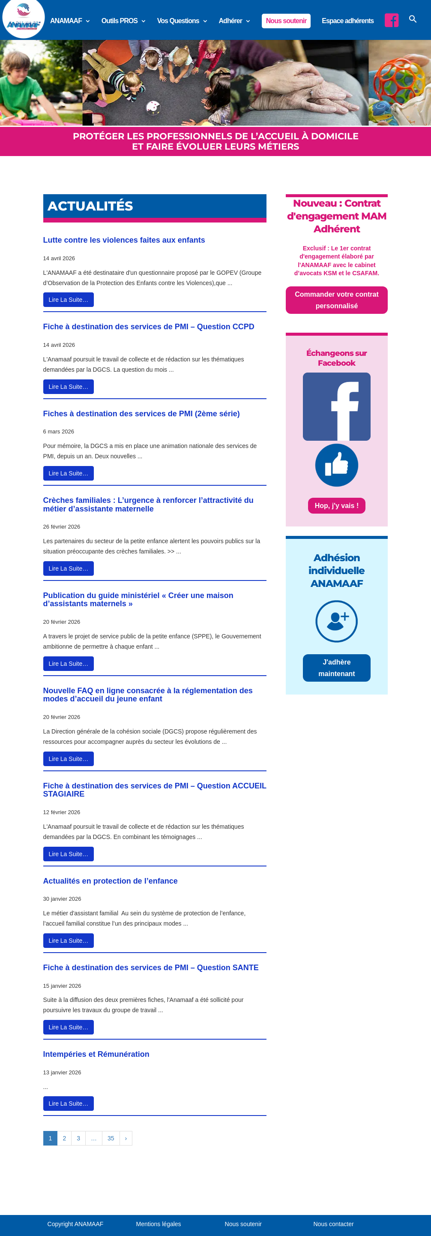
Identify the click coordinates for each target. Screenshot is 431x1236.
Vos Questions (178, 21)
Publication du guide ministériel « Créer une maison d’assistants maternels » (138, 599)
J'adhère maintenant (336, 668)
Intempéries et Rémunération (96, 1054)
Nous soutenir (286, 20)
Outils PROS (120, 21)
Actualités (25, 21)
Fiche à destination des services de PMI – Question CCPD (148, 326)
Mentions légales (158, 1224)
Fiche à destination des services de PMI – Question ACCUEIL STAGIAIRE (154, 790)
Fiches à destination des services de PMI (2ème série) (141, 413)
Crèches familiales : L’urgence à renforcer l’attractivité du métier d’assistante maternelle (148, 504)
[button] (413, 26)
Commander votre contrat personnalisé (337, 300)
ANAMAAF (66, 21)
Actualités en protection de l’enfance (110, 881)
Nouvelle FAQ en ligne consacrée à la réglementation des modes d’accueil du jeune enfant (148, 695)
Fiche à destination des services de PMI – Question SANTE (151, 967)
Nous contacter (334, 1224)
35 (111, 1138)
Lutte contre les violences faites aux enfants (124, 240)
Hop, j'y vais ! (337, 505)
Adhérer (230, 21)
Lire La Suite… (69, 299)
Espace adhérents (348, 21)
